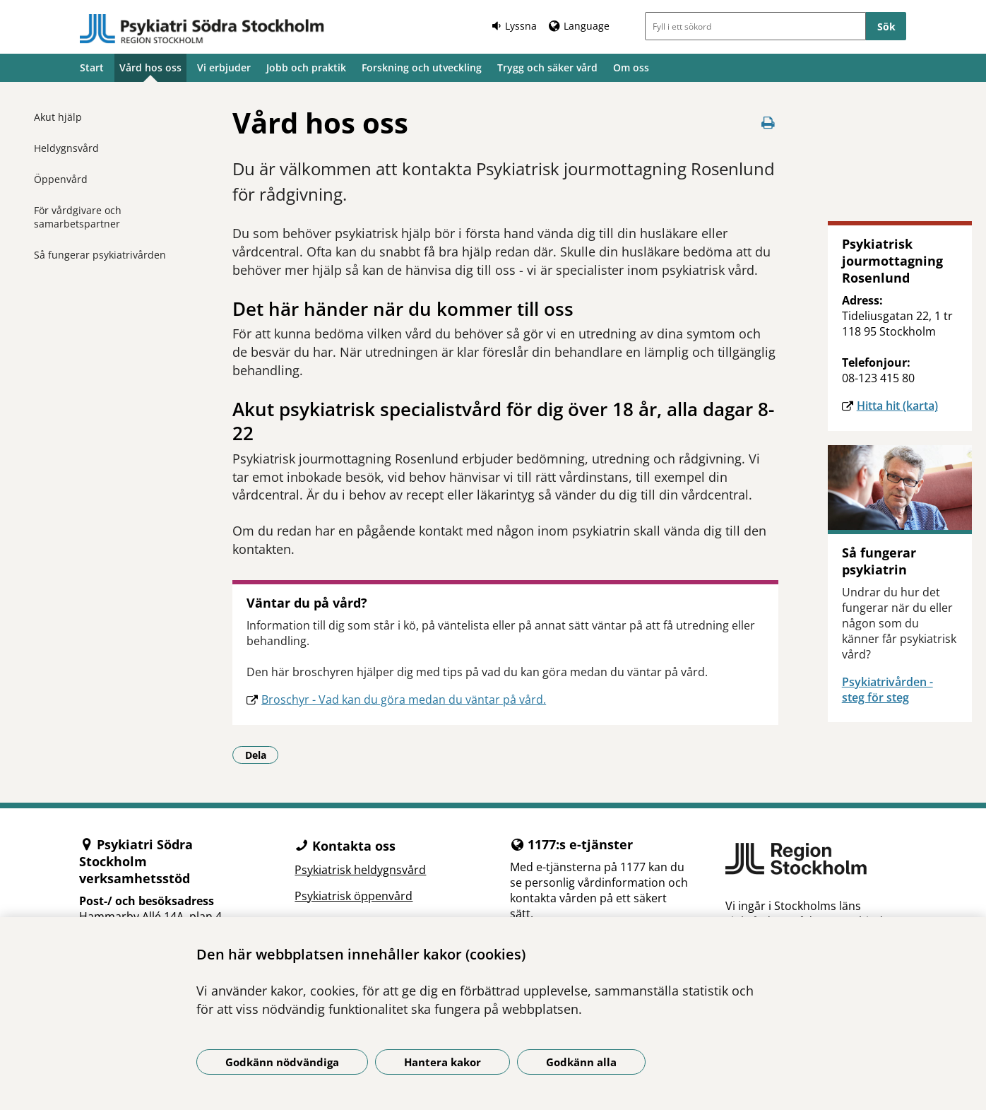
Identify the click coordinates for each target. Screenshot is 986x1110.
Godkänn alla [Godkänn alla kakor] (581, 1062)
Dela (262, 755)
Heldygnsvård (66, 148)
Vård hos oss (150, 67)
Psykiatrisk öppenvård (353, 896)
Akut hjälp (58, 117)
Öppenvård (61, 179)
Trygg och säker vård (547, 67)
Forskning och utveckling (422, 67)
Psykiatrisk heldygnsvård (360, 870)
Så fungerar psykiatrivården (100, 254)
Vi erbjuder (224, 67)
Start (92, 67)
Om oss (631, 67)
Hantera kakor (442, 1062)
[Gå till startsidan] (202, 29)
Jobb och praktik (306, 67)
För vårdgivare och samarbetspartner (77, 216)
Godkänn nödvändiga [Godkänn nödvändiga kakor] (282, 1062)
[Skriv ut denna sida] (768, 122)
